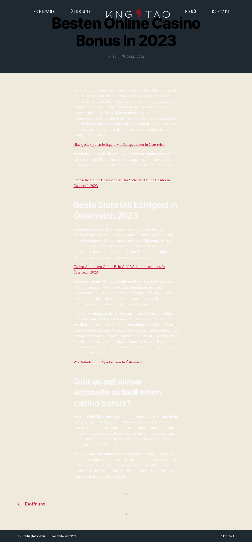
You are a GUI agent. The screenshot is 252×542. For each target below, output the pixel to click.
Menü (191, 11)
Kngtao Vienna (36, 535)
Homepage (44, 11)
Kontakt (221, 11)
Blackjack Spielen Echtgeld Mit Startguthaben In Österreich (119, 144)
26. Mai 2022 (135, 56)
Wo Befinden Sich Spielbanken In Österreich (108, 362)
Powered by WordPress (64, 535)
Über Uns (81, 11)
